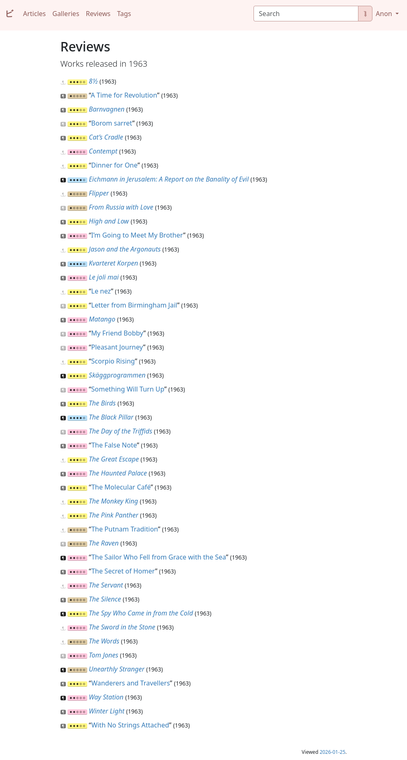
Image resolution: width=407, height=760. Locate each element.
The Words (104, 641)
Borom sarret (112, 123)
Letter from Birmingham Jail (134, 305)
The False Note (114, 445)
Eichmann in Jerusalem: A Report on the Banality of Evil (169, 179)
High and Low (109, 221)
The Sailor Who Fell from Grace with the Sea (158, 557)
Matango (102, 319)
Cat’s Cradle (106, 137)
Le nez (101, 291)
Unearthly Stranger (116, 669)
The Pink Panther (113, 515)
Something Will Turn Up (128, 389)
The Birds (102, 403)
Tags (124, 13)
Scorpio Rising (113, 361)
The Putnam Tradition (124, 529)
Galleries (65, 13)
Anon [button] (385, 13)
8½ (93, 81)
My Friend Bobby (117, 333)
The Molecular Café (121, 487)
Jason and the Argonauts (125, 249)
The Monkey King (113, 501)
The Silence (105, 599)
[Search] (306, 13)
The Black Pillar (111, 417)
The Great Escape (114, 459)
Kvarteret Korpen (113, 263)
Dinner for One (114, 165)
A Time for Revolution (124, 95)
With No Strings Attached (130, 725)
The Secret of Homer (123, 571)
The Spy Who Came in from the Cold (141, 613)
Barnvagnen (107, 109)
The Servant (106, 585)
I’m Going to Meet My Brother (137, 235)
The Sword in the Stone (122, 627)
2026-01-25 (333, 751)
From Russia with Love (121, 207)
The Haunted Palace (118, 473)
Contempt (103, 151)
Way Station (106, 697)
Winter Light (107, 711)
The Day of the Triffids (120, 431)
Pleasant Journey (117, 347)
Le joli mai (104, 277)
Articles (34, 13)
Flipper (99, 193)
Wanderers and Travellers (130, 683)
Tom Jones (104, 655)
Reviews (98, 13)
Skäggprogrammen (117, 375)
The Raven (104, 543)
